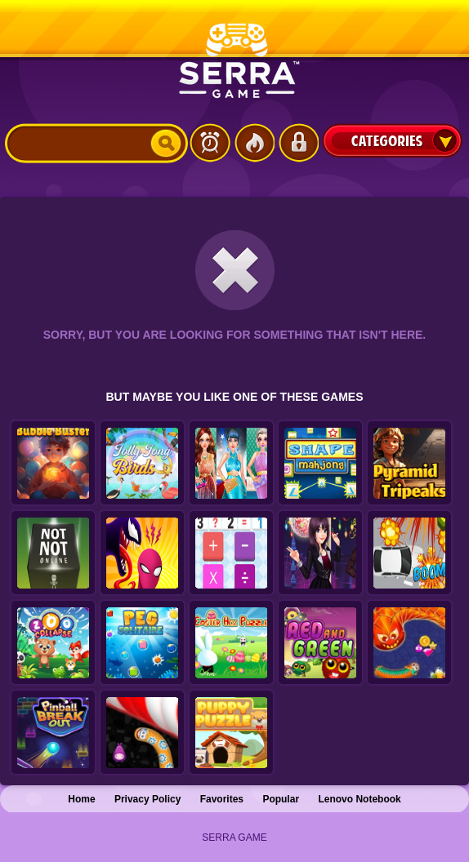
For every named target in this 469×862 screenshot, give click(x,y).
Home (81, 799)
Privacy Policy (147, 799)
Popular (280, 799)
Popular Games (254, 142)
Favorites (221, 799)
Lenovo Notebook (359, 799)
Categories (392, 140)
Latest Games (210, 142)
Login (298, 142)
